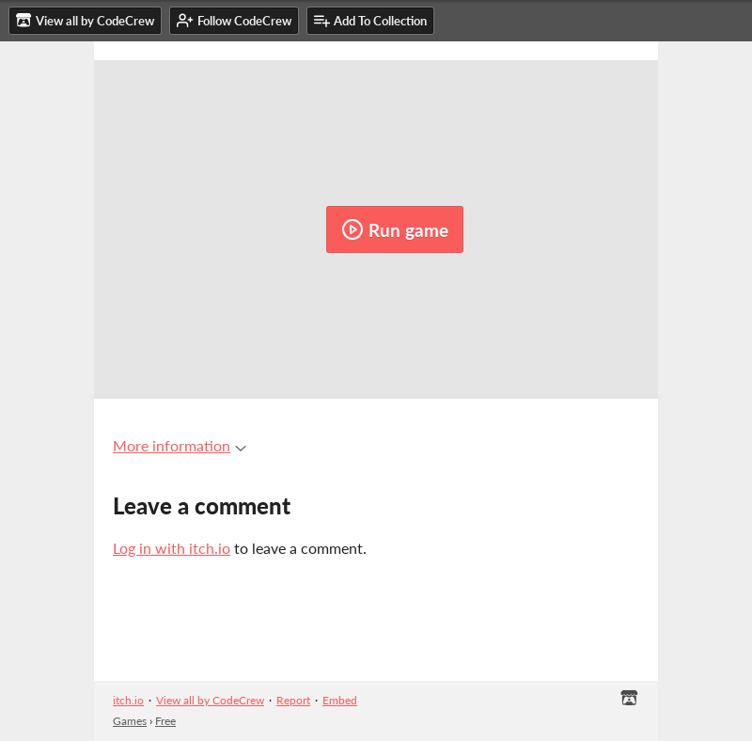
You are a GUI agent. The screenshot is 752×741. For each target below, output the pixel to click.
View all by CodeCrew (210, 700)
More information (179, 445)
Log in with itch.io (171, 548)
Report (293, 700)
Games (130, 721)
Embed (339, 700)
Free (165, 721)
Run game (394, 229)
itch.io (128, 700)
